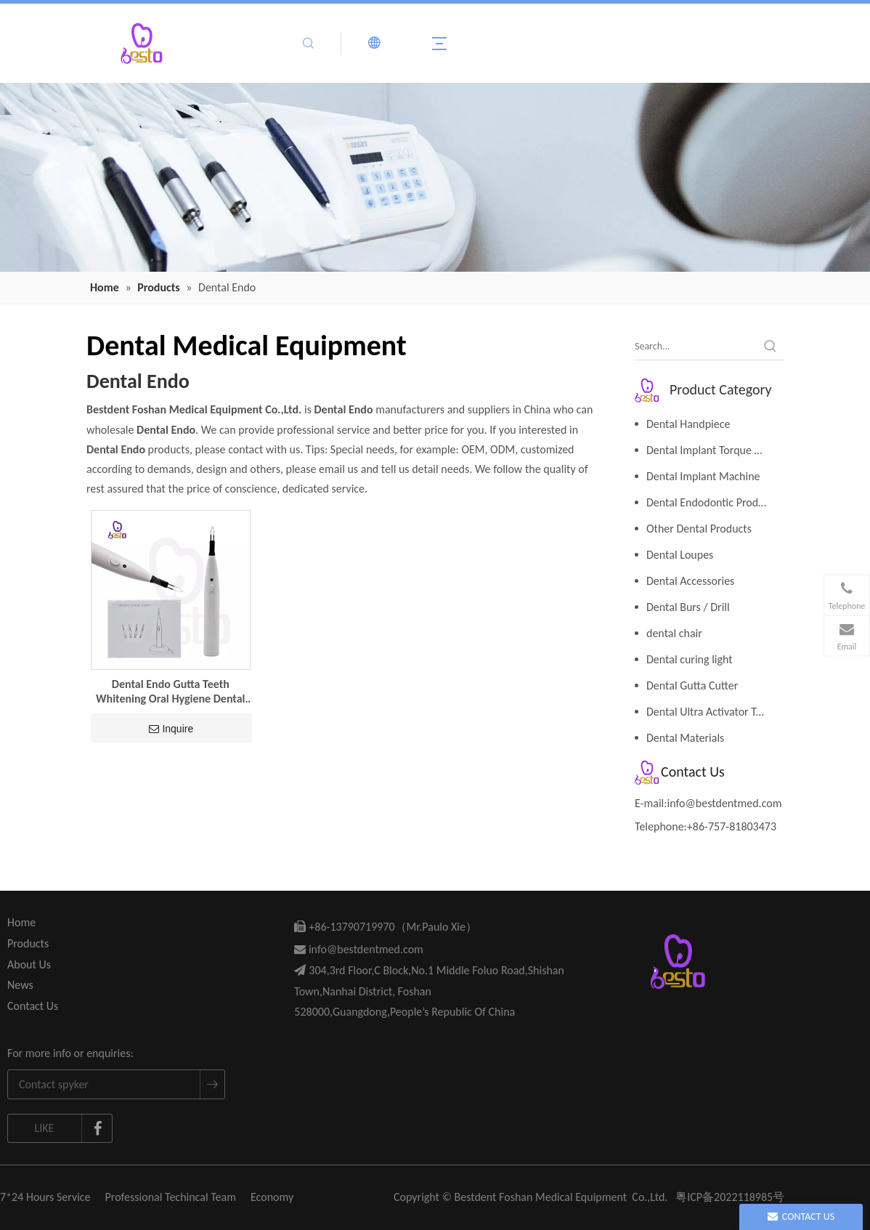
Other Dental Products (699, 528)
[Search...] (696, 346)
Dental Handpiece (688, 424)
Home (21, 922)
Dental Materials (685, 738)
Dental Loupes (679, 555)
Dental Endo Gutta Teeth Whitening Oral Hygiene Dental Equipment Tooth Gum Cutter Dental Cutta (170, 691)
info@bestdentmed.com (724, 803)
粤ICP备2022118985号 (729, 1197)
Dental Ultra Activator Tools (710, 712)
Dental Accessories (690, 581)
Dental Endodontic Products (712, 502)
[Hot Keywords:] (770, 346)
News (20, 985)
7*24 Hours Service (45, 1197)
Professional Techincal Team (170, 1197)
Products (28, 943)
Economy (272, 1197)
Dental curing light (689, 659)
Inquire (171, 729)
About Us (29, 964)
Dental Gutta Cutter (692, 685)
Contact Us (32, 1006)
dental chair (674, 633)
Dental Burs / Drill (688, 607)
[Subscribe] (212, 1084)
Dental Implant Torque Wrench (715, 450)
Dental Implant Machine (703, 476)
